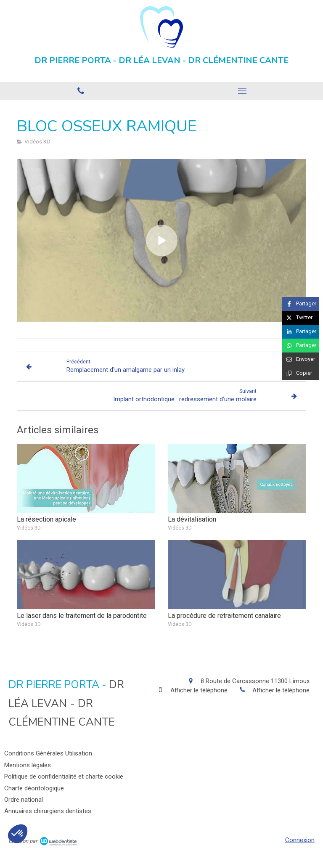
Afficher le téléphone (199, 690)
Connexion (300, 840)
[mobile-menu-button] (242, 90)
